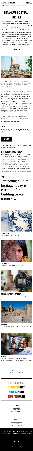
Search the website (16, 425)
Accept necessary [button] (16, 446)
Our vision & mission (16, 422)
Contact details (16, 408)
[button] (16, 441)
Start (2, 5)
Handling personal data (16, 411)
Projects (7, 5)
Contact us (6, 143)
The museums (16, 409)
